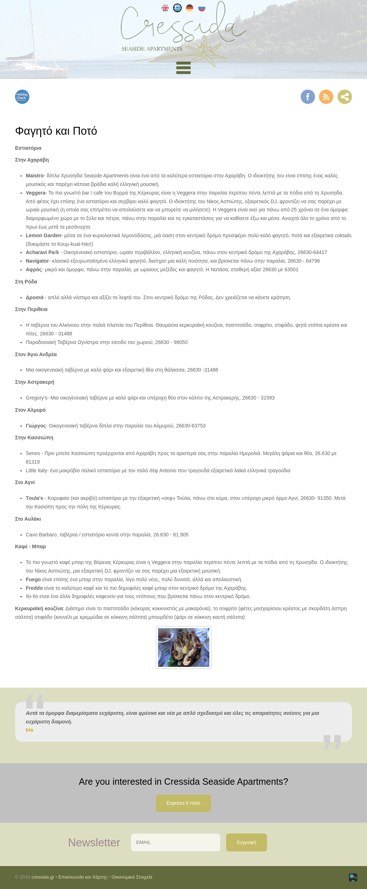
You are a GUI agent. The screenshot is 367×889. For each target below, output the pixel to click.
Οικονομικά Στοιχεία (131, 877)
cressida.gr (43, 877)
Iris (29, 730)
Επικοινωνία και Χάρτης (83, 877)
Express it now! (184, 803)
